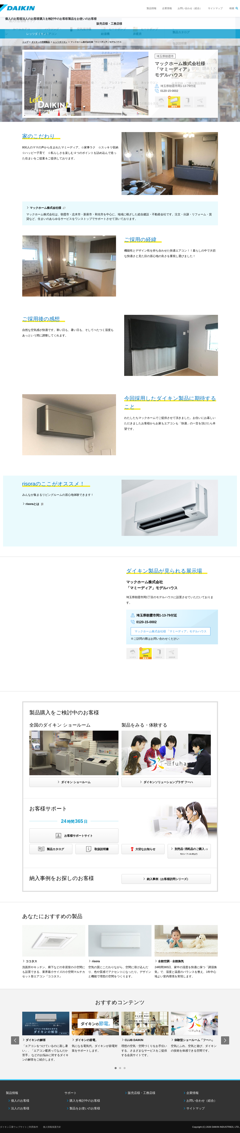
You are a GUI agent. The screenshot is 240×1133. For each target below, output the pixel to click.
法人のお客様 (20, 1108)
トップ (25, 42)
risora (174, 102)
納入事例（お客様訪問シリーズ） (168, 879)
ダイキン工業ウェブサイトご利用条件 (19, 1127)
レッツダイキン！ (37, 33)
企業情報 (167, 8)
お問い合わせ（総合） (190, 8)
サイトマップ (215, 8)
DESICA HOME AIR (187, 102)
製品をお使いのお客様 (85, 1108)
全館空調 (200, 102)
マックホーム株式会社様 (45, 207)
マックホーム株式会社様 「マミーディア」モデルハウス (171, 631)
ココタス (161, 102)
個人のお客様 (20, 1100)
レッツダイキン (60, 42)
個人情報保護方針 (52, 1127)
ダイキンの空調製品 (40, 42)
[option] (120, 80)
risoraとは (32, 504)
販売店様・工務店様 (141, 25)
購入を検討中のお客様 (85, 1100)
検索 (231, 8)
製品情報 (151, 8)
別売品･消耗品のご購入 (191, 851)
